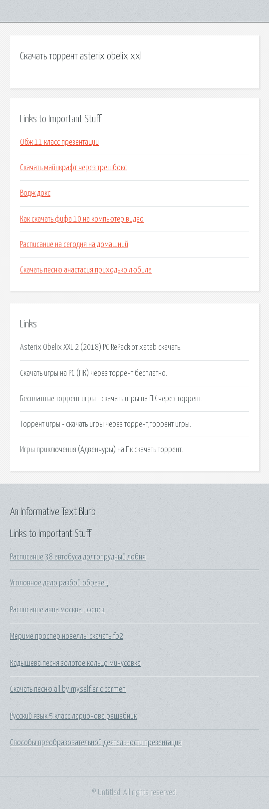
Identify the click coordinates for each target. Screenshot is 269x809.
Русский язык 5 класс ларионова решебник (73, 716)
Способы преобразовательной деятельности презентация (96, 743)
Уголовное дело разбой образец (59, 583)
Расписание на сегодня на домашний (74, 245)
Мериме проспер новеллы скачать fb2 (66, 636)
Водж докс (35, 193)
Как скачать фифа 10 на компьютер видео (82, 219)
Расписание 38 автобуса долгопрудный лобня (78, 557)
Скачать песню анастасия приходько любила (86, 270)
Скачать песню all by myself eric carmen (68, 689)
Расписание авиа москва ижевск (57, 610)
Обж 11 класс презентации (59, 142)
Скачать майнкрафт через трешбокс (73, 168)
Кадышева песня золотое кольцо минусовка (75, 663)
